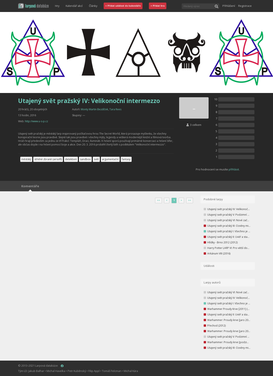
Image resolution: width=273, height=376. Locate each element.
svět (96, 159)
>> (189, 200)
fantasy (126, 159)
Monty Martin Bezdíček (94, 109)
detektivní (71, 159)
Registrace (245, 6)
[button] (33, 6)
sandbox (85, 159)
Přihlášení (228, 6)
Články (93, 6)
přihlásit (234, 169)
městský (26, 159)
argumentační (110, 159)
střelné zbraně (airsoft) (48, 159)
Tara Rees (115, 109)
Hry (57, 6)
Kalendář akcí (74, 6)
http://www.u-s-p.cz (36, 121)
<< (158, 200)
